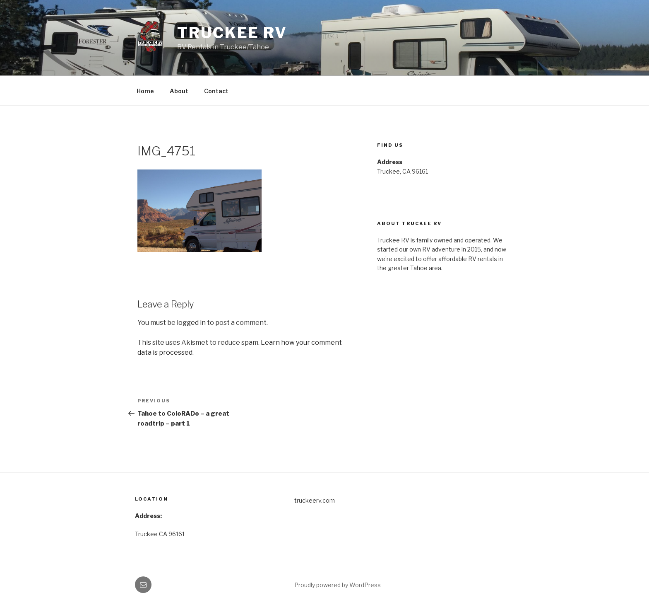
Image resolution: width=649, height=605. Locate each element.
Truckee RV (232, 33)
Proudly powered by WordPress (337, 584)
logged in (191, 323)
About (179, 90)
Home (145, 90)
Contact (216, 90)
